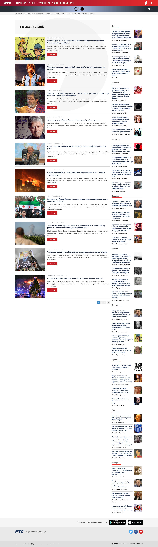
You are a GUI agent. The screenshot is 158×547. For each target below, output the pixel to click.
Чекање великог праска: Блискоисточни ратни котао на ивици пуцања (77, 252)
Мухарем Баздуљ (121, 355)
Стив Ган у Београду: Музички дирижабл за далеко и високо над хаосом (122, 390)
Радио (55, 3)
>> (108, 302)
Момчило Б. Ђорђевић (123, 134)
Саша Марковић (121, 113)
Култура (57, 14)
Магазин (41, 3)
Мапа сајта (56, 544)
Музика (64, 14)
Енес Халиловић (121, 100)
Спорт (27, 3)
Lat (152, 9)
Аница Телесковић (122, 40)
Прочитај (52, 54)
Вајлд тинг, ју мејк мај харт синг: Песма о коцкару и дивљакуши (121, 367)
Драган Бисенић (121, 447)
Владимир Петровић (122, 300)
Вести (19, 3)
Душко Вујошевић (121, 319)
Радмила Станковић (122, 332)
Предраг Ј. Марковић (122, 65)
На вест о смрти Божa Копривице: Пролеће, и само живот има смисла (121, 350)
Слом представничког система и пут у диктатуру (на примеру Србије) (121, 239)
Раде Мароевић (121, 208)
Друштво (18, 14)
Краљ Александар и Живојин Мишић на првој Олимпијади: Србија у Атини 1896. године (122, 453)
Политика (49, 14)
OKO (33, 3)
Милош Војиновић (122, 275)
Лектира (77, 14)
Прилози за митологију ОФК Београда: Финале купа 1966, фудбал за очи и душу (122, 428)
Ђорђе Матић (120, 405)
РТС (72, 3)
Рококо (84, 14)
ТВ (49, 3)
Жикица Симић (121, 372)
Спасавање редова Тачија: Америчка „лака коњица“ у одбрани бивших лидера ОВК (122, 203)
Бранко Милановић (122, 53)
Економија (40, 14)
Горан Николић (120, 191)
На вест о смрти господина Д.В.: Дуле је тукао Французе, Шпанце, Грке (122, 418)
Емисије (64, 3)
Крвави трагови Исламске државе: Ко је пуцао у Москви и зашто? (75, 278)
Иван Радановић (121, 125)
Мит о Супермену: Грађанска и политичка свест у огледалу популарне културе (122, 508)
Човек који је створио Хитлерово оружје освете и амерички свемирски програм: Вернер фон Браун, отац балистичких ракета (122, 258)
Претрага (91, 14)
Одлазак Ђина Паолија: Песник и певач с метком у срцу (121, 401)
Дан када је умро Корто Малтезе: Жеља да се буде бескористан (73, 120)
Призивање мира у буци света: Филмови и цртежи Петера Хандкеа (121, 495)
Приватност (19, 544)
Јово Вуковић (120, 433)
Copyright (28, 544)
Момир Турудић (121, 344)
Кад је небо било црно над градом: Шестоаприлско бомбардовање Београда (121, 271)
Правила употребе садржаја (42, 544)
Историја (31, 14)
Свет (24, 14)
